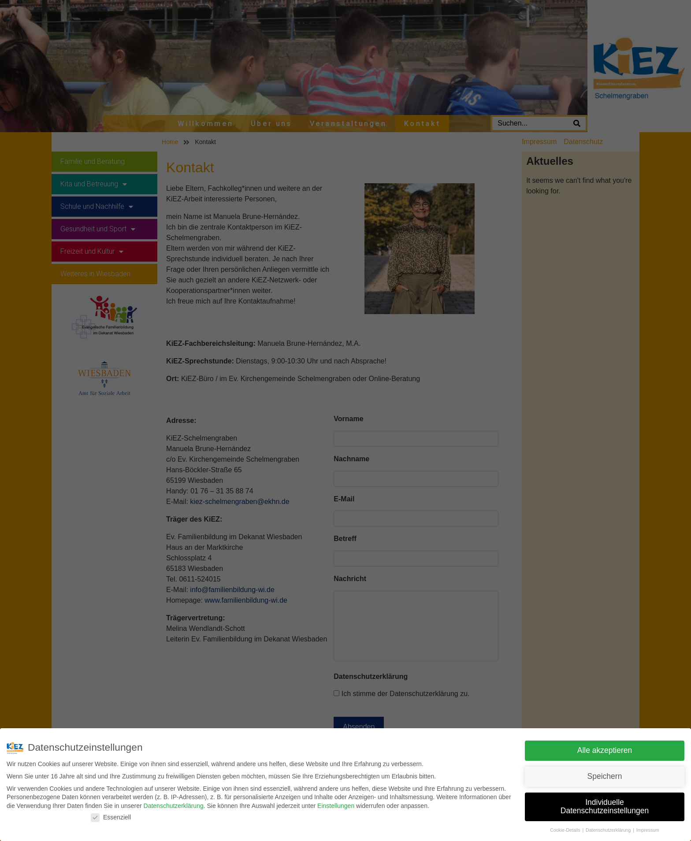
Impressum (647, 830)
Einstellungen (335, 805)
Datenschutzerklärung (174, 805)
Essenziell (111, 817)
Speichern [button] (604, 776)
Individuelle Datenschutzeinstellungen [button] (605, 806)
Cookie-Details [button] (565, 830)
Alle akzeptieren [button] (604, 750)
